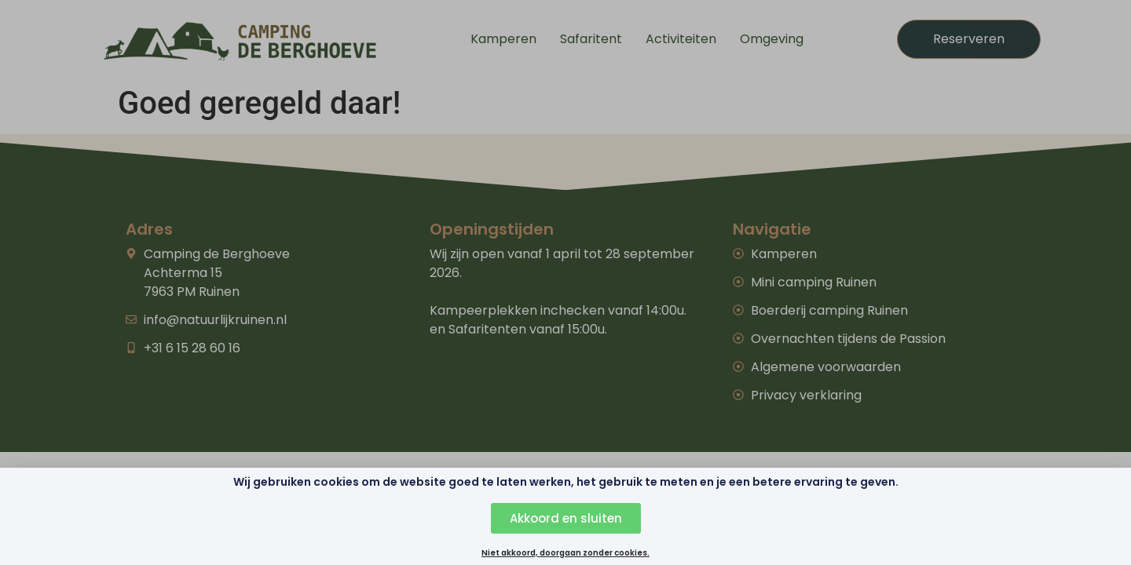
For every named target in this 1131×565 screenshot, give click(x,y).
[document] (565, 282)
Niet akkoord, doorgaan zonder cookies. (565, 554)
